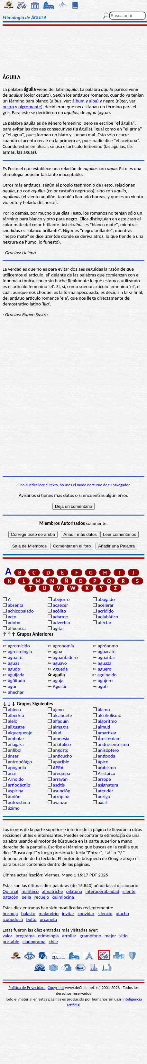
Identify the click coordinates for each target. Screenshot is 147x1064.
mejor (110, 936)
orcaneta (48, 919)
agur (12, 686)
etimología (48, 936)
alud (57, 733)
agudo (14, 669)
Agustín (60, 686)
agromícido (19, 646)
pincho (122, 913)
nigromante (29, 107)
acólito (59, 611)
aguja (58, 680)
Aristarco (106, 773)
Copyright (56, 987)
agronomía (63, 646)
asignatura (108, 785)
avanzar (60, 802)
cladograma (34, 941)
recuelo (41, 897)
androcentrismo (113, 744)
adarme (60, 617)
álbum (78, 101)
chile (53, 941)
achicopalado (20, 611)
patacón (10, 897)
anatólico (62, 744)
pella (26, 897)
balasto (28, 913)
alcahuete (62, 715)
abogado (106, 599)
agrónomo (108, 646)
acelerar (106, 605)
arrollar (69, 936)
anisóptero (108, 750)
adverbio (61, 622)
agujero (105, 680)
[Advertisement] (73, 50)
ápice (103, 762)
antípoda (106, 756)
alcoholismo (109, 715)
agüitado (16, 680)
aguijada (16, 675)
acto (12, 617)
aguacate (106, 651)
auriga (104, 796)
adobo (14, 622)
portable (11, 941)
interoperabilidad (102, 891)
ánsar (13, 756)
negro (8, 107)
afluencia (16, 628)
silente (129, 891)
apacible (61, 762)
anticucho (62, 756)
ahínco (14, 709)
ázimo (13, 808)
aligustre (16, 727)
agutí (102, 686)
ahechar (15, 692)
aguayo (60, 663)
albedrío (16, 715)
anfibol (14, 750)
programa (25, 936)
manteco (30, 891)
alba (93, 101)
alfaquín (61, 721)
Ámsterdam (109, 738)
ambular (16, 738)
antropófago (20, 762)
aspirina (15, 791)
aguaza (104, 663)
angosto (60, 750)
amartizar (107, 733)
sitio (123, 936)
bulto (31, 919)
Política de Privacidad (26, 987)
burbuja (10, 913)
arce (12, 773)
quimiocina (63, 897)
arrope (104, 779)
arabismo (107, 767)
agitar (58, 628)
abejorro (61, 599)
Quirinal (10, 891)
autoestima (19, 802)
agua (57, 651)
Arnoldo (15, 779)
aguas (13, 663)
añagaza (15, 744)
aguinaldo (107, 675)
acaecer (60, 605)
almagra (61, 727)
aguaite (15, 657)
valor (7, 936)
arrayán (60, 779)
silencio (105, 913)
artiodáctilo (19, 785)
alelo (12, 721)
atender (105, 791)
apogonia (17, 767)
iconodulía (13, 919)
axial (102, 802)
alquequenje (20, 733)
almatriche (52, 891)
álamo (104, 709)
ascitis (59, 785)
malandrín (49, 913)
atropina (61, 796)
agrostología (20, 651)
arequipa (61, 773)
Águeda (60, 669)
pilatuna (74, 891)
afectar (104, 622)
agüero (105, 669)
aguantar (106, 657)
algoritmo (107, 721)
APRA (58, 767)
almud (104, 727)
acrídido (106, 611)
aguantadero (65, 657)
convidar (86, 913)
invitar (68, 913)
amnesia (61, 738)
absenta (15, 605)
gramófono (90, 936)
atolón (14, 796)
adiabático (108, 617)
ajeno (58, 709)
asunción (61, 791)
